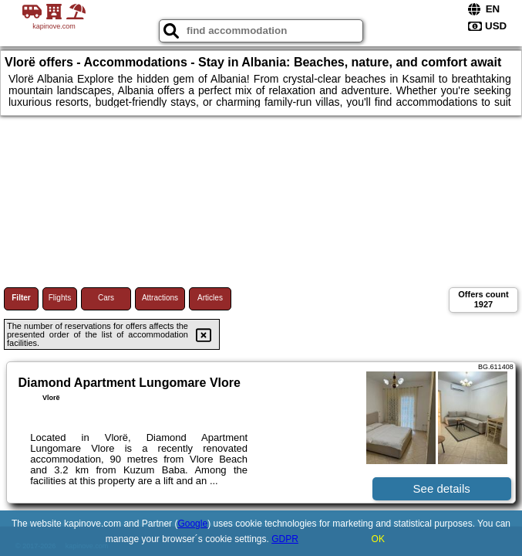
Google (192, 523)
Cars (106, 297)
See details (441, 488)
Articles (210, 297)
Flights (60, 297)
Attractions (160, 297)
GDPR (284, 539)
